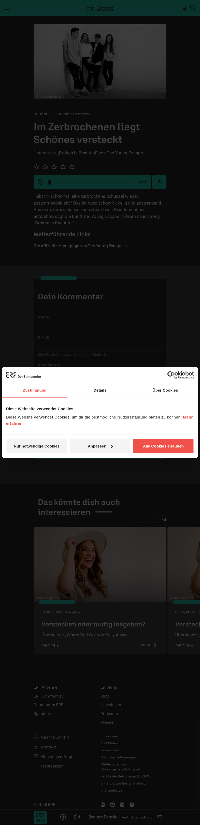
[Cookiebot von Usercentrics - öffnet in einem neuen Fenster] (171, 375)
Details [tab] (100, 390)
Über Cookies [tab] (165, 390)
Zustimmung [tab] (35, 390)
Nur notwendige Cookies (37, 446)
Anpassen (100, 446)
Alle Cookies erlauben (163, 446)
